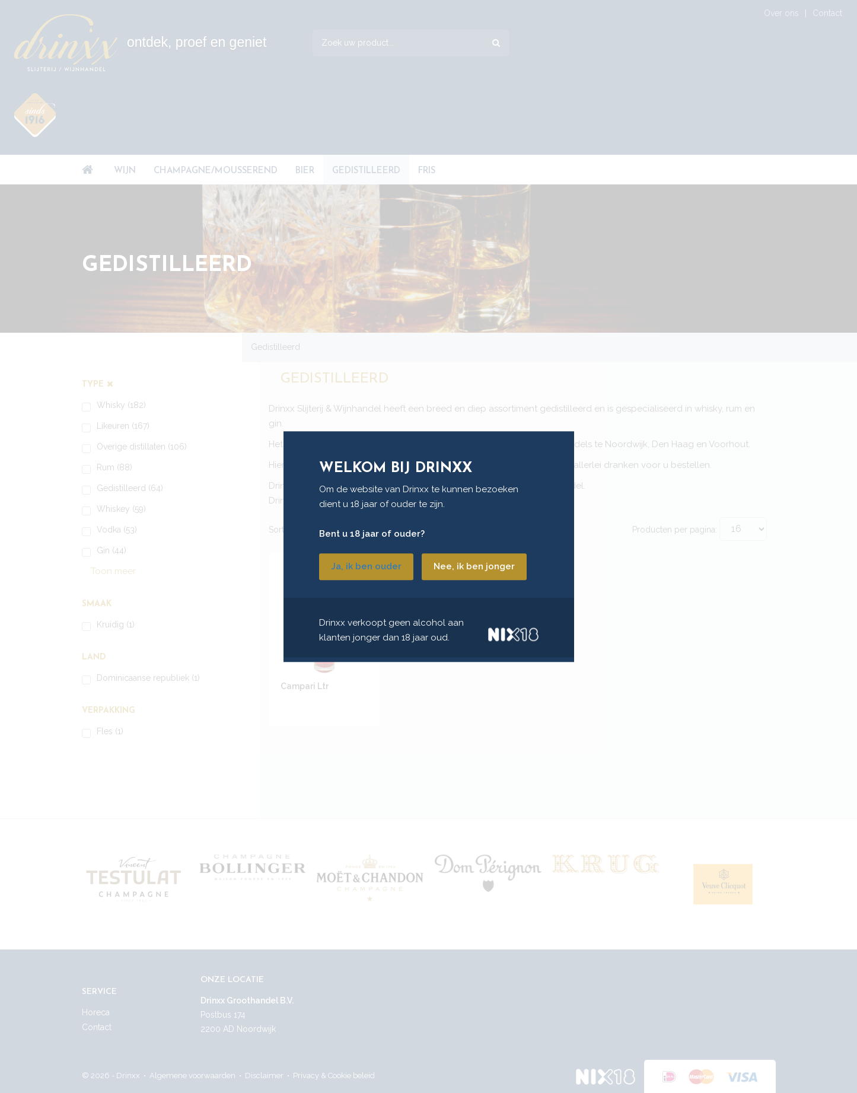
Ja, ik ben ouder (366, 566)
